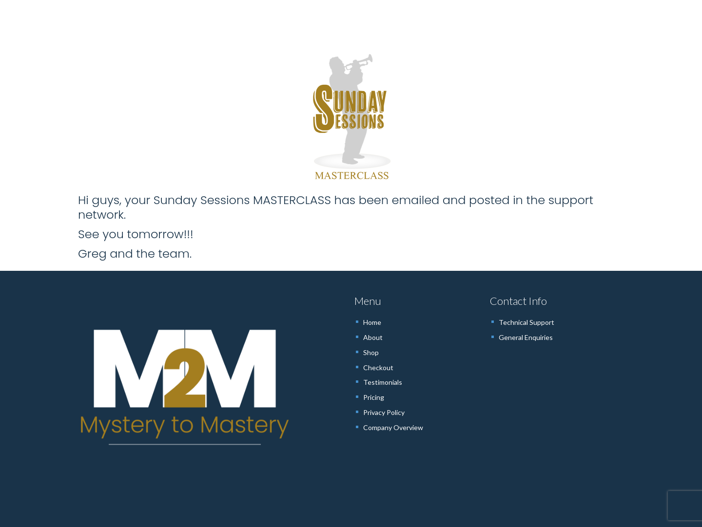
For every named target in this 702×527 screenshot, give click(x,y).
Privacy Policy (384, 412)
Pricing (373, 397)
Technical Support (526, 322)
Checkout (378, 367)
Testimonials (382, 382)
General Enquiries (526, 337)
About (373, 337)
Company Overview (393, 427)
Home (372, 322)
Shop (371, 352)
